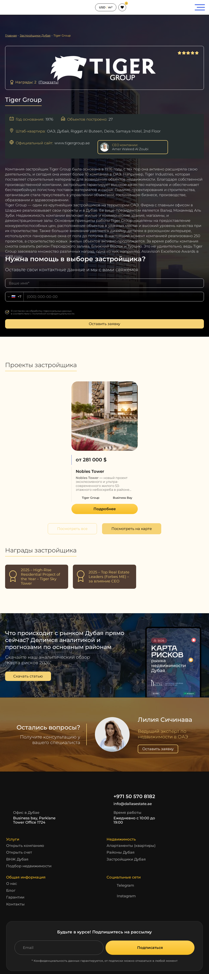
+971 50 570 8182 (131, 796)
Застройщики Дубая (126, 859)
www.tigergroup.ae (72, 143)
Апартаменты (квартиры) (131, 845)
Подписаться (150, 947)
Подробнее (104, 509)
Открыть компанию (25, 845)
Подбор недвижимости (28, 866)
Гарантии (15, 897)
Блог (11, 890)
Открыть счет (19, 852)
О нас (11, 883)
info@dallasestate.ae (129, 804)
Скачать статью (28, 676)
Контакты (15, 904)
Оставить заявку (104, 324)
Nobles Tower (90, 471)
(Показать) (48, 82)
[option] (104, 447)
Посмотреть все (72, 528)
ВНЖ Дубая (17, 859)
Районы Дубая (121, 852)
